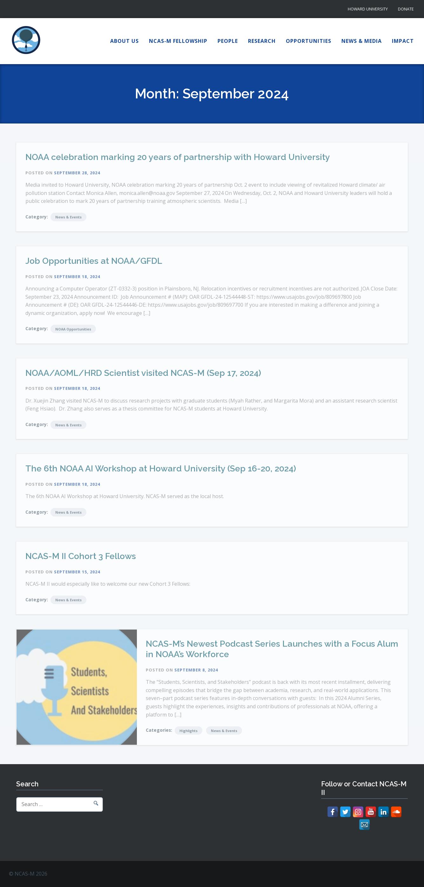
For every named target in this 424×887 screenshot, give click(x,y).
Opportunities (308, 40)
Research (262, 40)
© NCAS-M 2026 (28, 873)
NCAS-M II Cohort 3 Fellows (80, 556)
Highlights (188, 730)
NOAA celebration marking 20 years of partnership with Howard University (177, 157)
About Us (124, 40)
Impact (403, 40)
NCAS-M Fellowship (178, 40)
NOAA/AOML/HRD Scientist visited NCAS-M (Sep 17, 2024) (143, 373)
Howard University (368, 9)
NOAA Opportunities (73, 329)
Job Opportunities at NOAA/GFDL (93, 261)
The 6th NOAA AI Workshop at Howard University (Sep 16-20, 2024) (160, 468)
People (228, 40)
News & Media (361, 40)
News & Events (68, 217)
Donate (406, 9)
